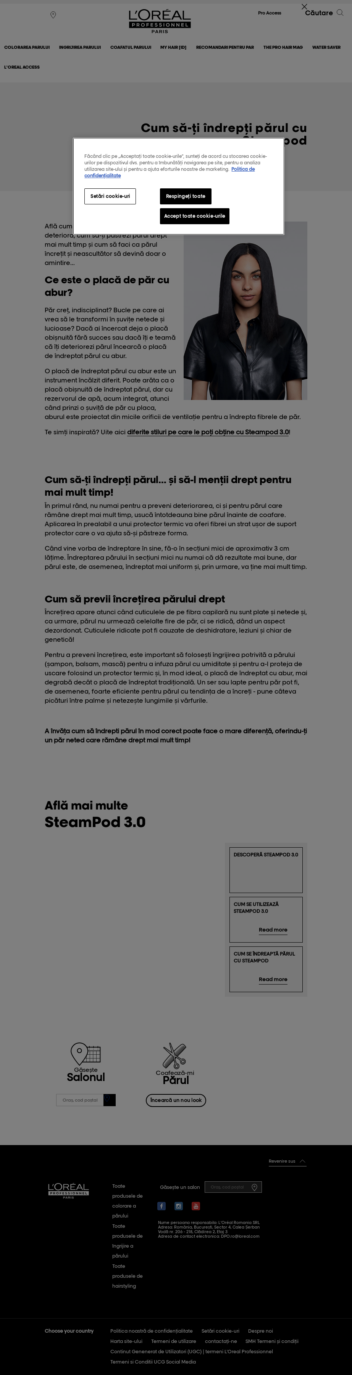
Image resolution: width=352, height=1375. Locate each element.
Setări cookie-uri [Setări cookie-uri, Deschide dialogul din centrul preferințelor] (110, 196)
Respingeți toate (185, 196)
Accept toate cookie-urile (194, 216)
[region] (178, 186)
